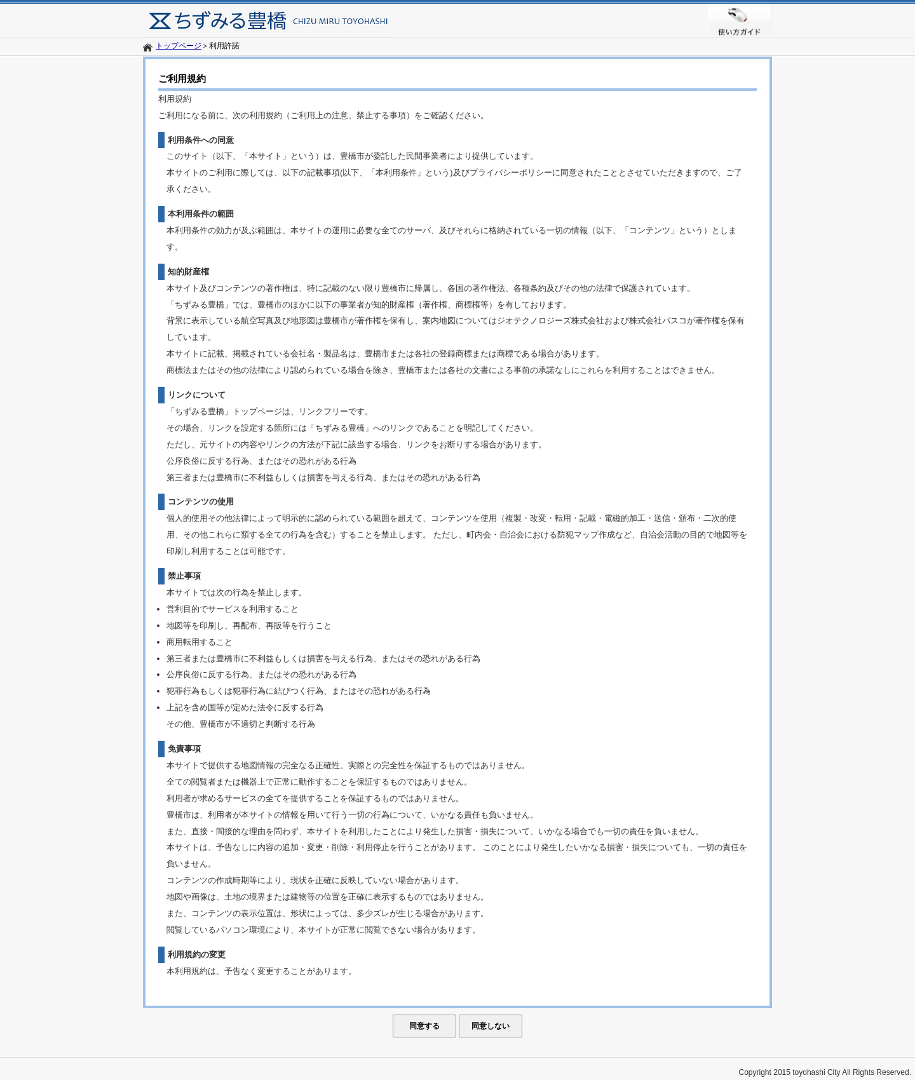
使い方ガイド (740, 20)
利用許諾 (224, 45)
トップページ (178, 45)
